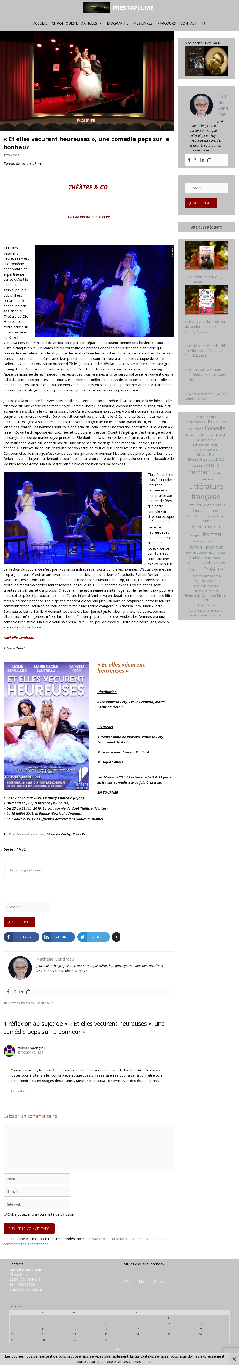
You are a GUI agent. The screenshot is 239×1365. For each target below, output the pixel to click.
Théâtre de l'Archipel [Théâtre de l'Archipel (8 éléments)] (205, 586)
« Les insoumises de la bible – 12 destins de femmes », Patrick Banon (206, 350)
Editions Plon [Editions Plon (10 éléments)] (206, 454)
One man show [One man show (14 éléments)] (206, 510)
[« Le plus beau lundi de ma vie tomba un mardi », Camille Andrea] (207, 300)
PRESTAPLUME (133, 8)
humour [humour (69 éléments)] (199, 472)
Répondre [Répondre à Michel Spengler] (18, 1091)
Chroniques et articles (78, 23)
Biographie (118, 23)
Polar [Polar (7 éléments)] (220, 516)
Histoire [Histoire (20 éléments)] (211, 465)
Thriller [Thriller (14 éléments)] (194, 569)
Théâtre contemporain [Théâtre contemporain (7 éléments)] (206, 576)
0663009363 (26, 1284)
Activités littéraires (21, 1003)
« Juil (117, 1349)
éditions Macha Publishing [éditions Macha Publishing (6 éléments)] (206, 610)
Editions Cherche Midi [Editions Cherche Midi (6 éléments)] (211, 435)
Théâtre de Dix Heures (27, 834)
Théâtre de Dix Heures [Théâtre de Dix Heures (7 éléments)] (206, 581)
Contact (188, 23)
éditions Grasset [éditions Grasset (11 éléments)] (205, 605)
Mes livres (143, 23)
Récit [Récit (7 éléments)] (212, 553)
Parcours (166, 23)
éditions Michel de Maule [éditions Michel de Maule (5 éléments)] (205, 615)
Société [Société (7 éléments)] (217, 558)
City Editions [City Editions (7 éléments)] (195, 429)
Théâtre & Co (44, 1003)
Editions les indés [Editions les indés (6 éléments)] (206, 449)
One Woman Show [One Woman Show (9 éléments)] (201, 516)
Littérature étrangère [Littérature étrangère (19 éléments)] (205, 505)
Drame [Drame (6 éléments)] (190, 435)
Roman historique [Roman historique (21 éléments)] (206, 547)
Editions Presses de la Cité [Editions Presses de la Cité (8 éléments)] (206, 459)
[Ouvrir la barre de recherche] (203, 23)
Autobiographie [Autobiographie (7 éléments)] (195, 422)
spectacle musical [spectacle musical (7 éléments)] (198, 563)
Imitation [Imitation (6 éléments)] (217, 473)
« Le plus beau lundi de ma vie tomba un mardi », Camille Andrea (205, 326)
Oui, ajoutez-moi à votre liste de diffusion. (39, 1214)
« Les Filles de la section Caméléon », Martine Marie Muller (205, 375)
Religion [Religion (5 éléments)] (195, 535)
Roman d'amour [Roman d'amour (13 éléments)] (206, 541)
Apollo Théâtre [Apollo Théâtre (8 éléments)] (206, 417)
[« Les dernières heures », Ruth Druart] (207, 256)
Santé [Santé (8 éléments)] (222, 552)
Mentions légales (152, 1281)
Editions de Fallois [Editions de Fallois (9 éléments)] (205, 445)
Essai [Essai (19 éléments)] (197, 465)
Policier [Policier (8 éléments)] (206, 521)
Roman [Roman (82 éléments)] (212, 534)
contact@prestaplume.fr (27, 1289)
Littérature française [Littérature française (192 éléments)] (206, 491)
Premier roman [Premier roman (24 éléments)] (205, 526)
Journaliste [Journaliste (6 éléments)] (206, 479)
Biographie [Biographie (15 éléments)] (217, 421)
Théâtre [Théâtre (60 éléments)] (213, 569)
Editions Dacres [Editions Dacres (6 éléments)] (206, 440)
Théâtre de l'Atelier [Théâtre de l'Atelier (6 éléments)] (205, 591)
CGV (127, 1281)
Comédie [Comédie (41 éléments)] (215, 428)
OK (149, 1361)
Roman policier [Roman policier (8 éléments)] (196, 552)
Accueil (40, 23)
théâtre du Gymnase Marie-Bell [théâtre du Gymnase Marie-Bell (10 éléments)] (206, 597)
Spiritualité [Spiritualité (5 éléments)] (218, 562)
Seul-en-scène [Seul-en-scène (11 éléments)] (200, 557)
